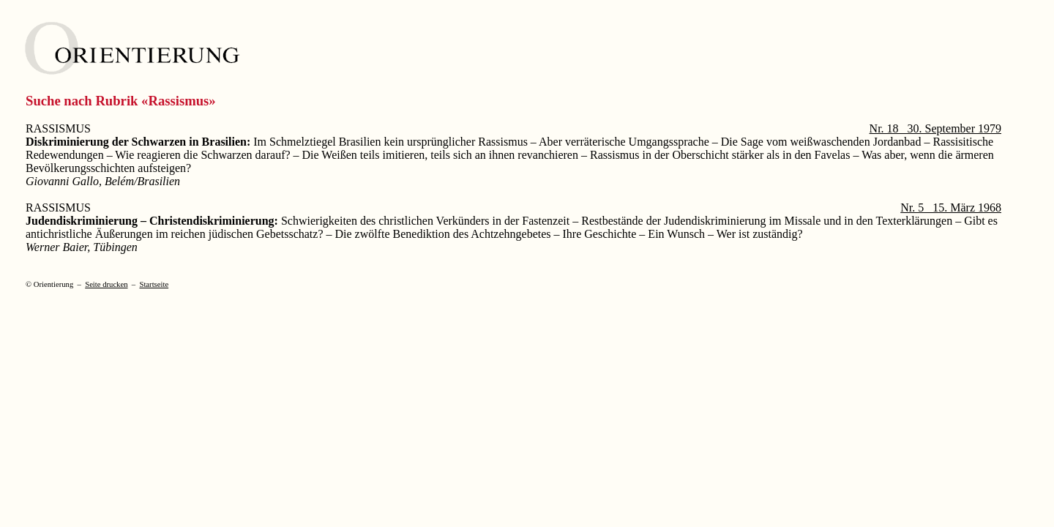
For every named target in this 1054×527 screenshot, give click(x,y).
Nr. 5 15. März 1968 (950, 207)
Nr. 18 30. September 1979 (935, 128)
